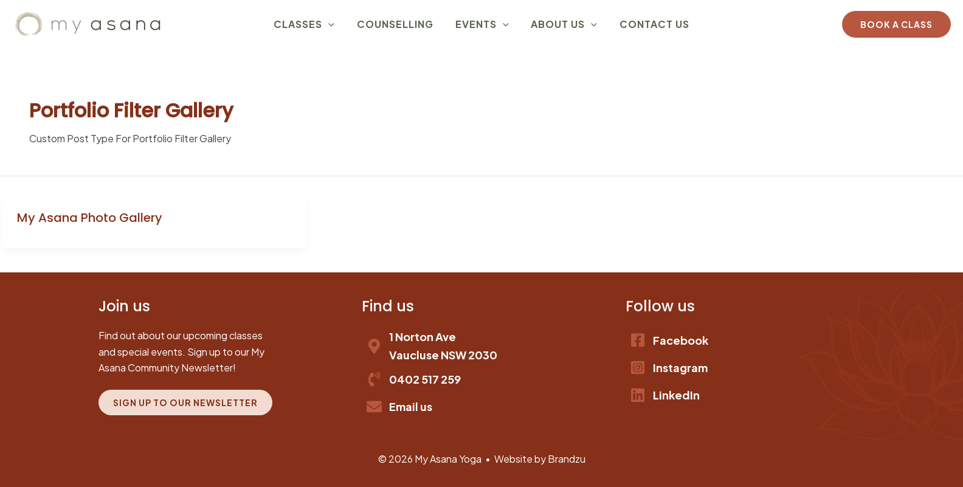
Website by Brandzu (539, 458)
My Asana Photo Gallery (89, 217)
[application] (337, 24)
